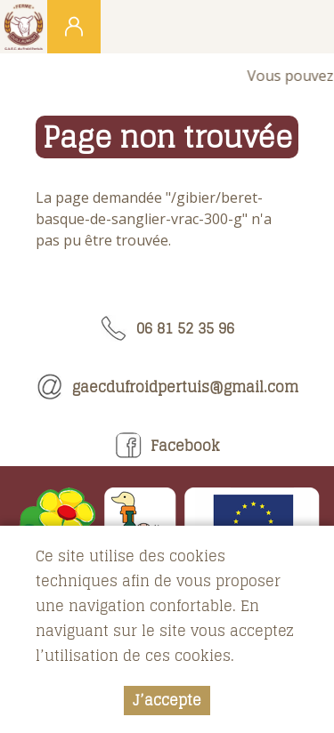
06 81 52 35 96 (167, 328)
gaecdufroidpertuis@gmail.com (167, 387)
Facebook (167, 445)
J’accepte (167, 701)
